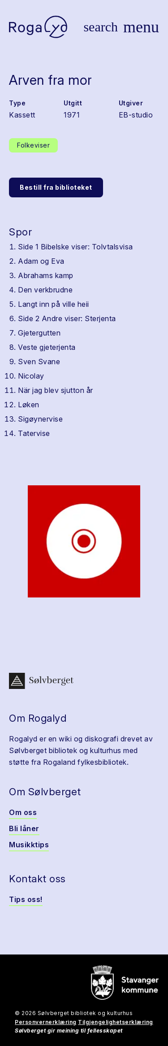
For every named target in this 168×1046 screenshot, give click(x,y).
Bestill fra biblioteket (56, 187)
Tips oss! (26, 899)
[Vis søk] (100, 27)
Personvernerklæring (46, 1022)
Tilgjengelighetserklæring (115, 1022)
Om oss (23, 812)
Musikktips (29, 844)
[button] (84, 541)
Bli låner (24, 828)
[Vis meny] (141, 27)
